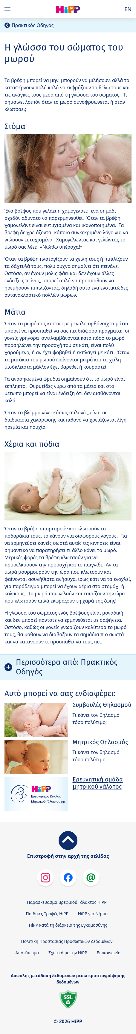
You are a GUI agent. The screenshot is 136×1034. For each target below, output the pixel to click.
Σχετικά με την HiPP (67, 953)
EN (128, 9)
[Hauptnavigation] (8, 9)
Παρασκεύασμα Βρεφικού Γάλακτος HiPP (66, 902)
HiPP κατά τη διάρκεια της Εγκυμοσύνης (68, 925)
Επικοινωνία (108, 953)
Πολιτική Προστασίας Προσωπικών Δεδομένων (67, 941)
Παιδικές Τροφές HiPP (47, 913)
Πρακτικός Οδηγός (33, 25)
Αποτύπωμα (27, 953)
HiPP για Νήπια (93, 913)
